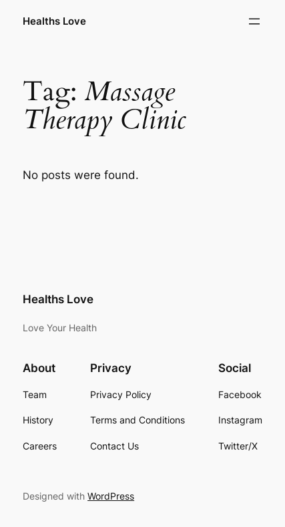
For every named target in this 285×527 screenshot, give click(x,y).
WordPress (110, 496)
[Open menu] (254, 21)
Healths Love (54, 21)
